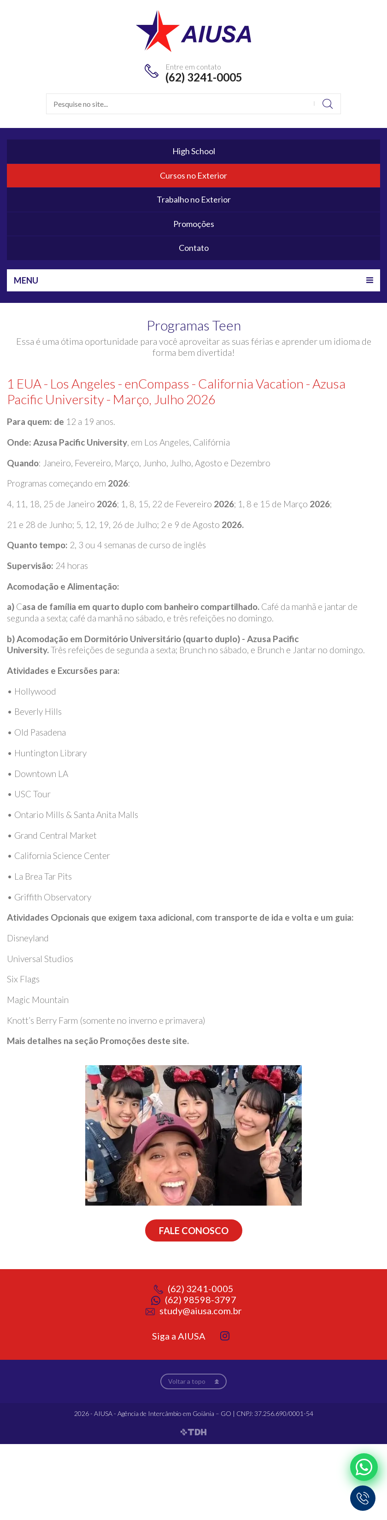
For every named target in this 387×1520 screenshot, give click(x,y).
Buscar (327, 103)
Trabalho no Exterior (194, 199)
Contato (194, 248)
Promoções (193, 224)
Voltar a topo (186, 1381)
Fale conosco (194, 1230)
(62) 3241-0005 (203, 77)
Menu (26, 280)
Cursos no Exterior (193, 175)
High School (193, 151)
